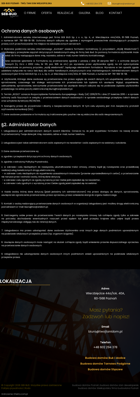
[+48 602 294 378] (82, 3)
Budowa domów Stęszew (105, 369)
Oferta (46, 13)
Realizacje (65, 13)
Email (105, 327)
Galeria (84, 13)
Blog (100, 13)
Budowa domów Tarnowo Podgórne (105, 364)
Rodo (27, 388)
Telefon (105, 342)
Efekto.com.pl (21, 394)
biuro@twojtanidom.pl (123, 3)
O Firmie (30, 13)
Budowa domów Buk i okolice (105, 358)
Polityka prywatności (12, 388)
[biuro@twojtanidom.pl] (109, 3)
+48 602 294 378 (94, 3)
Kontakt (115, 13)
